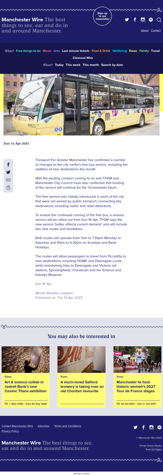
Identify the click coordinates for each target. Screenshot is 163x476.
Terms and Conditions (67, 426)
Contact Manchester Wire (17, 426)
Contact (156, 30)
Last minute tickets (75, 51)
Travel (155, 51)
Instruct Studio (154, 445)
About (145, 30)
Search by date (112, 65)
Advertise (44, 426)
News (133, 51)
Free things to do (28, 51)
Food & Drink (101, 51)
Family (144, 51)
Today (59, 65)
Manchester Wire (22, 19)
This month (91, 65)
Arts (57, 51)
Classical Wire (83, 58)
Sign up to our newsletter (103, 16)
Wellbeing (120, 51)
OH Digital (156, 449)
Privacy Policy (10, 431)
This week (73, 65)
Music (47, 51)
